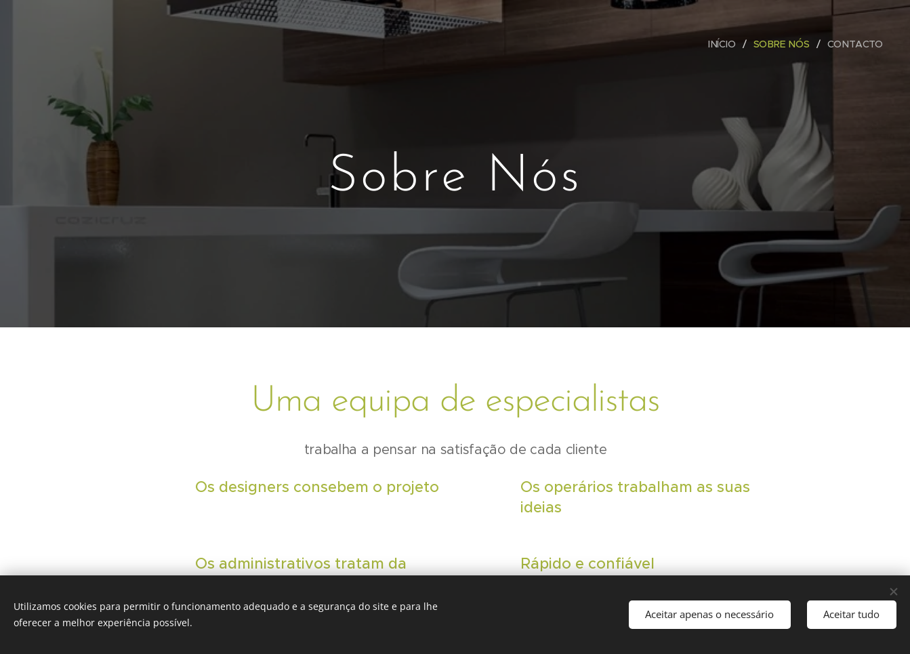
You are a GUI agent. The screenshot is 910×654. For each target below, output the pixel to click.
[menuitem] (726, 44)
